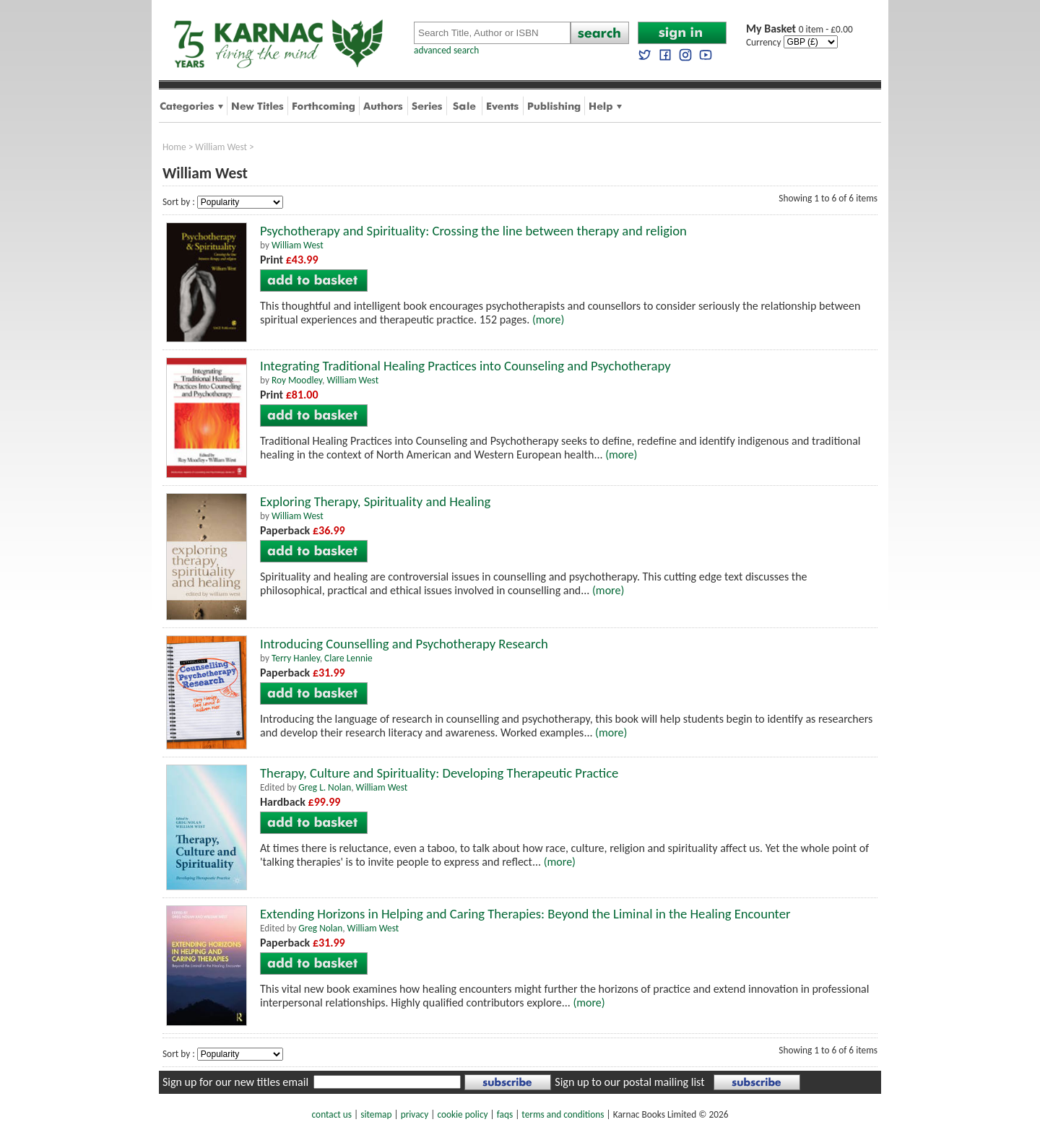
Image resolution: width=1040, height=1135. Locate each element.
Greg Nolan (320, 928)
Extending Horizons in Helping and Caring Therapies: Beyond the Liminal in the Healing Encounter (525, 913)
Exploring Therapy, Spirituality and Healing (375, 501)
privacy (415, 1114)
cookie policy (462, 1114)
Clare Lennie (348, 658)
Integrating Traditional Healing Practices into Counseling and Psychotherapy (465, 365)
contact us (332, 1114)
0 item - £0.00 (799, 29)
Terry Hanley (296, 658)
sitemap (375, 1114)
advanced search (446, 50)
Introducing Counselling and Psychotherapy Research (404, 643)
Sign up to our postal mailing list (629, 1082)
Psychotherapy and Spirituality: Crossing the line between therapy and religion (473, 230)
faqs (505, 1114)
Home (174, 147)
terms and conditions (562, 1114)
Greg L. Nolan (324, 787)
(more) (548, 319)
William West (221, 147)
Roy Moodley (297, 380)
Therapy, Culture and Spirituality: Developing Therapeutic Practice (439, 773)
